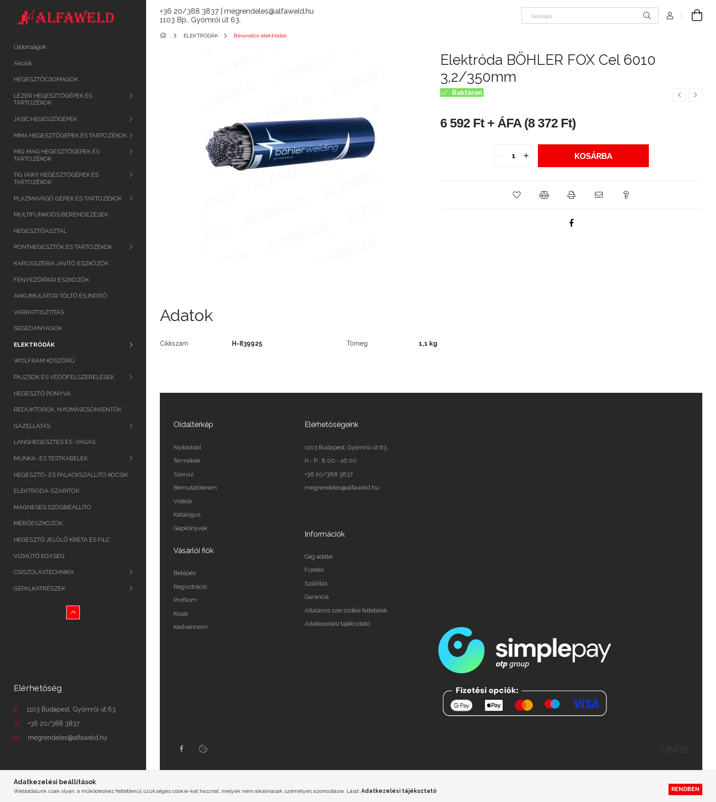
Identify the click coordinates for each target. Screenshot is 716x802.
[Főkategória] (164, 35)
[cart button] (691, 15)
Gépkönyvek (190, 528)
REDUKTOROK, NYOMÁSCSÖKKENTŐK (67, 409)
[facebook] (571, 223)
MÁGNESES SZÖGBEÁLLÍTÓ (52, 507)
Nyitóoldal (187, 447)
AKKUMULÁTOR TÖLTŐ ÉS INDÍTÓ (60, 295)
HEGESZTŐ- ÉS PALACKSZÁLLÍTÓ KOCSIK (71, 474)
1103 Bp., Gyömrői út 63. (200, 20)
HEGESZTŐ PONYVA (42, 393)
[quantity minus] (501, 156)
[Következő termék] (695, 95)
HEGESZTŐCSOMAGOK (46, 79)
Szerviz (184, 474)
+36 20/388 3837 (53, 723)
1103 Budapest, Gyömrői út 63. (71, 709)
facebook (181, 748)
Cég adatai (319, 556)
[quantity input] (513, 156)
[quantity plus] (526, 156)
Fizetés (314, 569)
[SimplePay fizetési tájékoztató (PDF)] (562, 671)
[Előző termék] (679, 95)
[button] (516, 195)
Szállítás (316, 583)
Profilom (185, 599)
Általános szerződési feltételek (346, 610)
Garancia (317, 596)
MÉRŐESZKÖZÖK (38, 523)
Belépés (184, 573)
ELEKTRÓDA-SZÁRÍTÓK (46, 490)
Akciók (23, 63)
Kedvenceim (191, 626)
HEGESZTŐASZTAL (40, 230)
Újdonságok (30, 46)
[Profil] (669, 15)
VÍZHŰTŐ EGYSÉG (39, 556)
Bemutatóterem (195, 487)
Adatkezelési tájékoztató (337, 623)
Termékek (187, 460)
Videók (183, 501)
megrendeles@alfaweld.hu (67, 737)
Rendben (685, 789)
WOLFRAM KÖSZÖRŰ (44, 360)
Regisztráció (190, 586)
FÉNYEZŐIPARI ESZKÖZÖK (51, 279)
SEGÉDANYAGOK (38, 328)
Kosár (181, 613)
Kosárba (593, 156)
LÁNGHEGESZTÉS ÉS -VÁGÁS (54, 441)
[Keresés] (589, 15)
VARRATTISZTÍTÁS (39, 312)
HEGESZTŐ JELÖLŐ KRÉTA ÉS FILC (62, 539)
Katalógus (187, 514)
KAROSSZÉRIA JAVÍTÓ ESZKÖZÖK (61, 263)
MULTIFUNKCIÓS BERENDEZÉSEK (61, 214)
